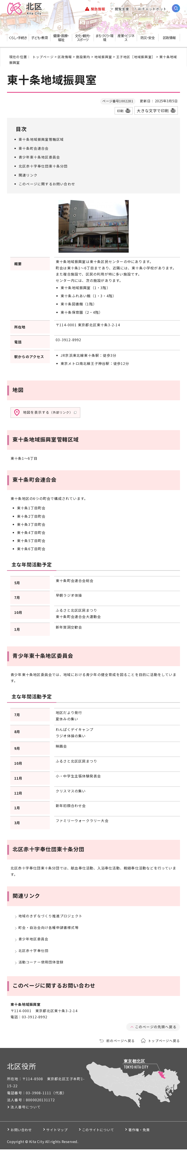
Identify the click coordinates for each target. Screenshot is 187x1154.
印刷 (120, 110)
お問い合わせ (22, 1134)
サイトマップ (63, 1134)
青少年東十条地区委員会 (39, 157)
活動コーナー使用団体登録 (41, 966)
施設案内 (83, 56)
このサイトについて (109, 1134)
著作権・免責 (154, 1134)
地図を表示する (50, 411)
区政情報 (65, 56)
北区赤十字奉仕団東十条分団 (43, 165)
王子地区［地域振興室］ (135, 56)
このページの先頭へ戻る (155, 1031)
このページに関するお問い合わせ (47, 183)
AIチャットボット (152, 8)
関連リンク (28, 174)
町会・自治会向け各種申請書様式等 (48, 928)
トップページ (43, 56)
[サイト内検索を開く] (176, 8)
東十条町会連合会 (34, 148)
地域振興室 (103, 56)
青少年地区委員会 (33, 941)
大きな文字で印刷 (153, 110)
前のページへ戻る (120, 1045)
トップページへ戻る (164, 1045)
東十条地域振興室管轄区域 (41, 139)
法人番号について (26, 1111)
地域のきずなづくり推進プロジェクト (50, 916)
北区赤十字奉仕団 (33, 953)
